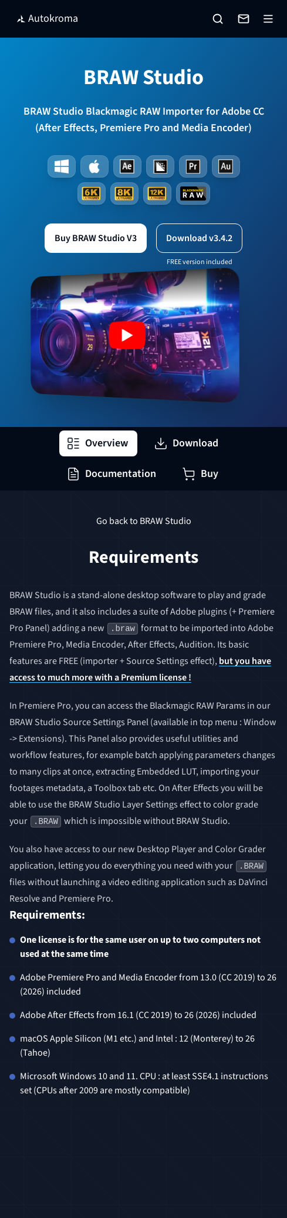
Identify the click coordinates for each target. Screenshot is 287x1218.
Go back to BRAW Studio (143, 521)
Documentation (111, 473)
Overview (97, 443)
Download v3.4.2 (199, 238)
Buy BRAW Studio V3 (96, 238)
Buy (200, 473)
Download (186, 443)
